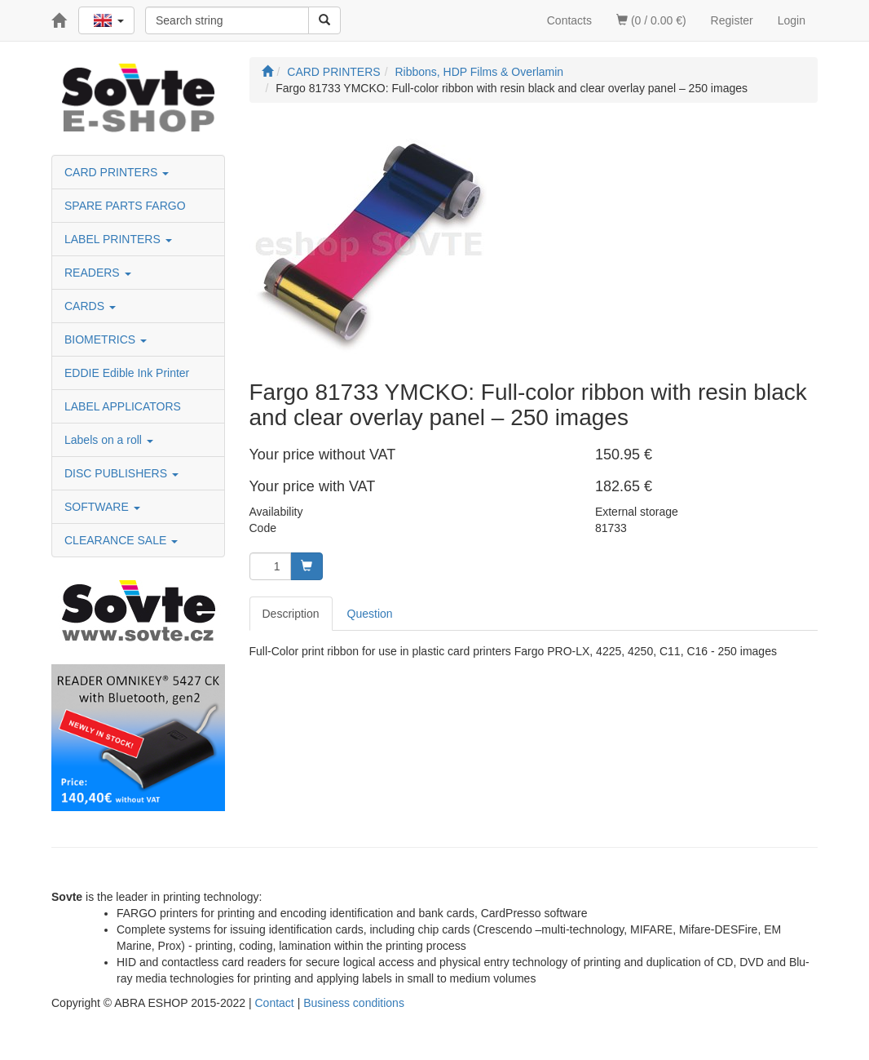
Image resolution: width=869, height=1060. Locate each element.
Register (732, 20)
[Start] (267, 71)
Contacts (569, 20)
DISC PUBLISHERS (121, 473)
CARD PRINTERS (116, 172)
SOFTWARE (102, 506)
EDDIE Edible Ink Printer (126, 372)
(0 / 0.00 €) (651, 20)
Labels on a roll (108, 439)
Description (291, 613)
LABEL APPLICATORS (122, 406)
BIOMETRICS (105, 339)
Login (791, 20)
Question (370, 613)
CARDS (90, 306)
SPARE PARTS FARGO (125, 205)
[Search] (324, 20)
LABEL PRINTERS (118, 239)
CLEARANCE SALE (121, 540)
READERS (97, 272)
